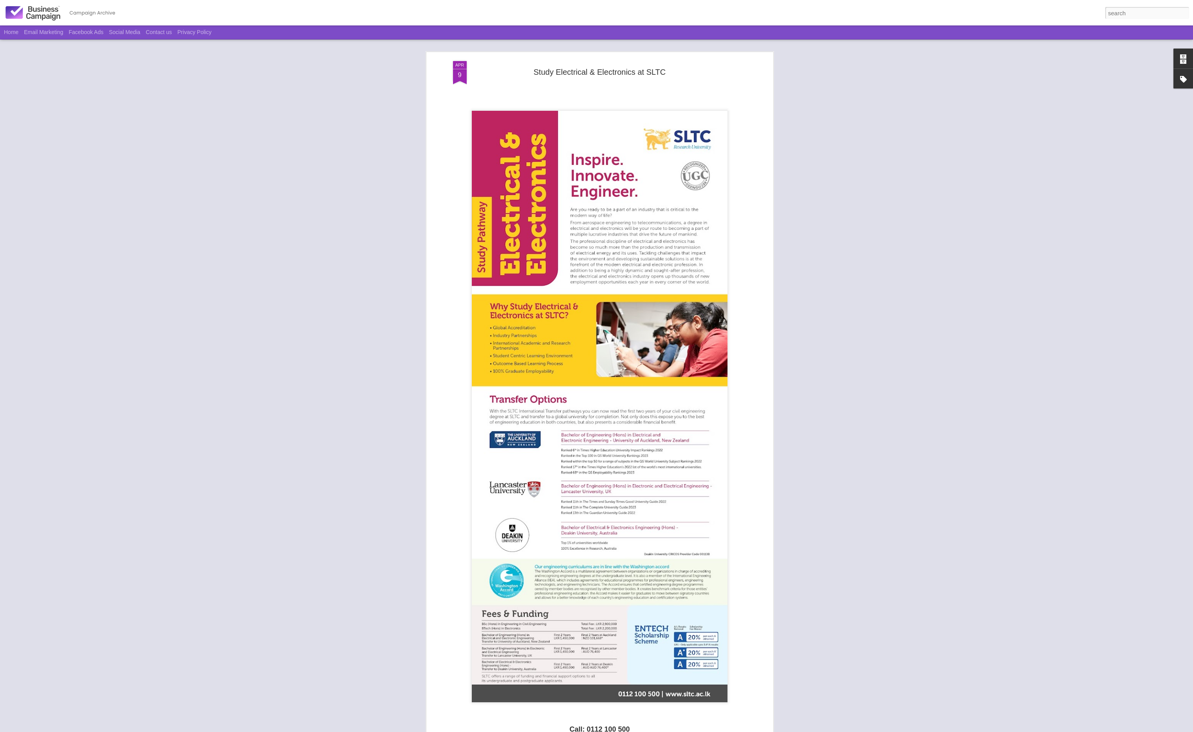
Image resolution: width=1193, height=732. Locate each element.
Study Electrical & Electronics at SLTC (600, 48)
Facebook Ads (86, 32)
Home (11, 32)
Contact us (159, 32)
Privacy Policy (194, 32)
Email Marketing (43, 32)
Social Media (124, 32)
